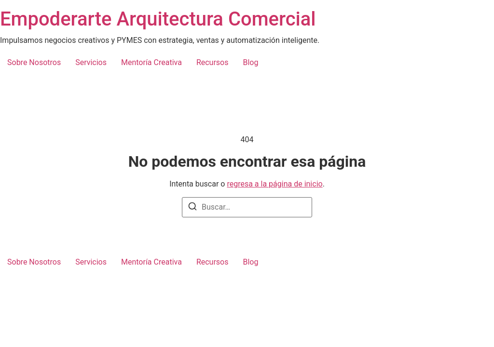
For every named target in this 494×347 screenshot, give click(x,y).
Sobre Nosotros (34, 62)
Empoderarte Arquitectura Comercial (158, 19)
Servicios (91, 62)
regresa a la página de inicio (274, 183)
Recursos (212, 62)
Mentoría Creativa (151, 62)
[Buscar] (192, 208)
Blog (250, 62)
